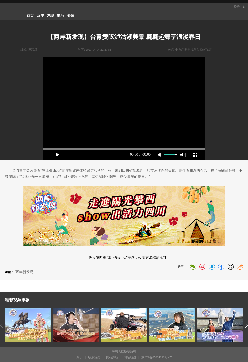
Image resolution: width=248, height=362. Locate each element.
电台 (60, 16)
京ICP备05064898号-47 (156, 357)
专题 (70, 16)
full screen (195, 155)
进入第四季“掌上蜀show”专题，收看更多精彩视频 (128, 258)
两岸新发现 (24, 272)
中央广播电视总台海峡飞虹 (193, 49)
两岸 (40, 16)
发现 (50, 16)
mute (159, 155)
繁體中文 (239, 6)
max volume (183, 155)
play (57, 155)
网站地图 (130, 357)
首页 (30, 16)
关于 (79, 357)
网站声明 (112, 357)
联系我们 (94, 357)
